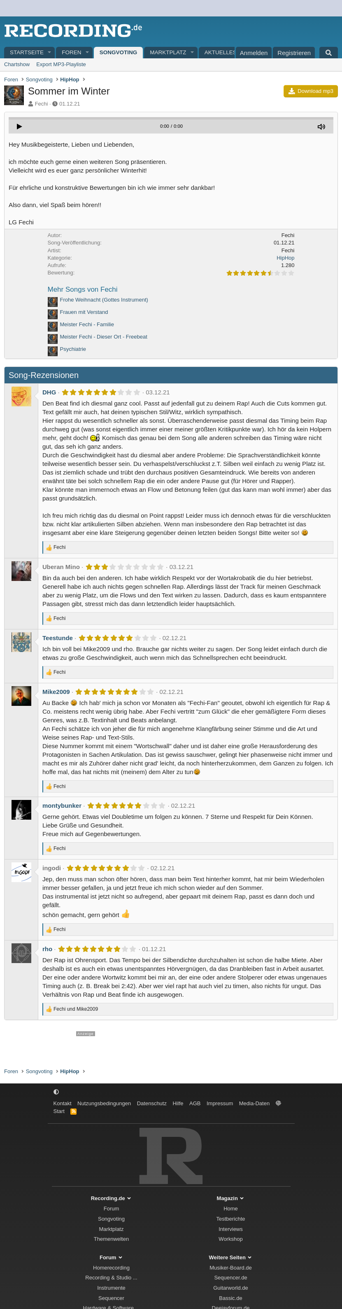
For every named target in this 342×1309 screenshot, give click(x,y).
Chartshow (17, 64)
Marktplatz (168, 52)
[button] (49, 53)
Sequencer (111, 1298)
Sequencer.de (230, 1277)
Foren (71, 52)
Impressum (220, 1103)
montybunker (61, 805)
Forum (111, 1208)
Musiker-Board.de (230, 1268)
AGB (194, 1103)
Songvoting (118, 52)
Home (230, 1208)
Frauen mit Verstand (84, 312)
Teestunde (57, 637)
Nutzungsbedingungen (104, 1103)
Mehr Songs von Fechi (83, 289)
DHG (49, 392)
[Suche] (328, 52)
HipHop (285, 258)
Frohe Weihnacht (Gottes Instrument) (104, 300)
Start (59, 1111)
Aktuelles (221, 52)
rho (47, 948)
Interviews (231, 1229)
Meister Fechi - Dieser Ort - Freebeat (103, 337)
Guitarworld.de (230, 1288)
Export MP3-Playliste (61, 64)
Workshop (230, 1239)
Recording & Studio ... (111, 1277)
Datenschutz (152, 1103)
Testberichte (230, 1219)
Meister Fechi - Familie (87, 324)
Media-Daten (254, 1103)
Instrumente (111, 1288)
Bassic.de (230, 1298)
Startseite (27, 52)
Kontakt (63, 1103)
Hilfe (177, 1103)
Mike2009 (56, 691)
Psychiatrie (73, 349)
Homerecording (111, 1268)
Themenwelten (111, 1239)
